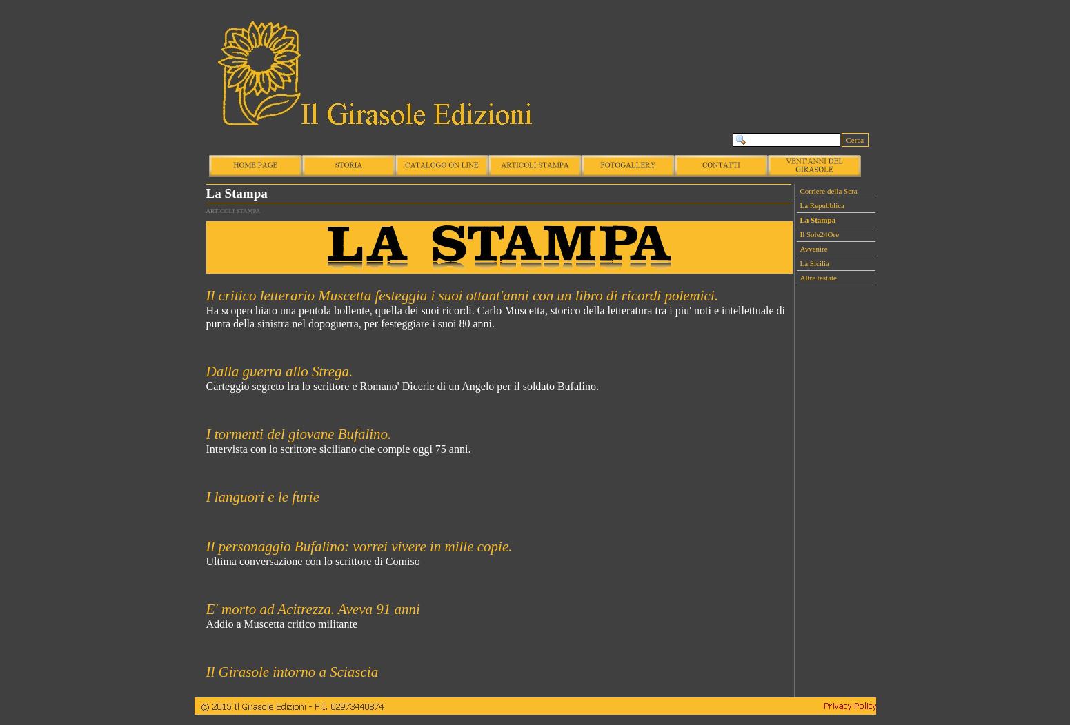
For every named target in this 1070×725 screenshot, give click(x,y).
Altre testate (818, 278)
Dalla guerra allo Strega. (279, 371)
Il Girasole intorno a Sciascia (292, 672)
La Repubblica (822, 205)
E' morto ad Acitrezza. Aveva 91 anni (313, 609)
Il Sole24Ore (820, 234)
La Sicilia (814, 263)
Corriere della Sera (829, 191)
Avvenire (814, 249)
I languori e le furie (262, 497)
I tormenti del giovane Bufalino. (299, 434)
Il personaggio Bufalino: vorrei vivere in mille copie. (359, 546)
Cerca (855, 140)
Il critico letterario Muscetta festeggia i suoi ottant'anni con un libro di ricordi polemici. (462, 295)
